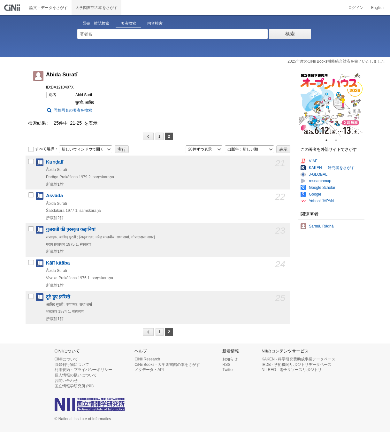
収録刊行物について (72, 364)
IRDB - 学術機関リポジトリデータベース (297, 364)
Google (315, 194)
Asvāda (54, 195)
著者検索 (128, 23)
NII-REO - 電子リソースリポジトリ (292, 369)
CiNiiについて (66, 359)
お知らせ (230, 359)
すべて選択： (43, 149)
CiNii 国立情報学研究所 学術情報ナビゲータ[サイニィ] (13, 7)
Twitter (227, 369)
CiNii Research (147, 359)
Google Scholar (322, 187)
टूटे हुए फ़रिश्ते (58, 296)
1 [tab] (329, 140)
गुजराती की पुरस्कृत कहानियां (71, 229)
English (377, 7)
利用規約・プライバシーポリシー (83, 369)
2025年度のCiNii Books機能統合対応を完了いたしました (336, 61)
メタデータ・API (149, 369)
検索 (290, 33)
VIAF (313, 161)
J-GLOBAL (318, 174)
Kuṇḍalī (54, 162)
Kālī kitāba (58, 263)
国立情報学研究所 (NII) (74, 386)
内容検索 (155, 23)
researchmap (320, 181)
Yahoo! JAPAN (321, 201)
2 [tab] (338, 140)
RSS (226, 364)
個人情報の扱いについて (76, 375)
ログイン (355, 7)
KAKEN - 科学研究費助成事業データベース (298, 359)
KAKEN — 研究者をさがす (332, 168)
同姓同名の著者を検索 (73, 110)
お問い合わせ (66, 380)
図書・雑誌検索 (95, 23)
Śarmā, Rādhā (321, 226)
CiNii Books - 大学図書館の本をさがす (167, 364)
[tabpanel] (331, 104)
